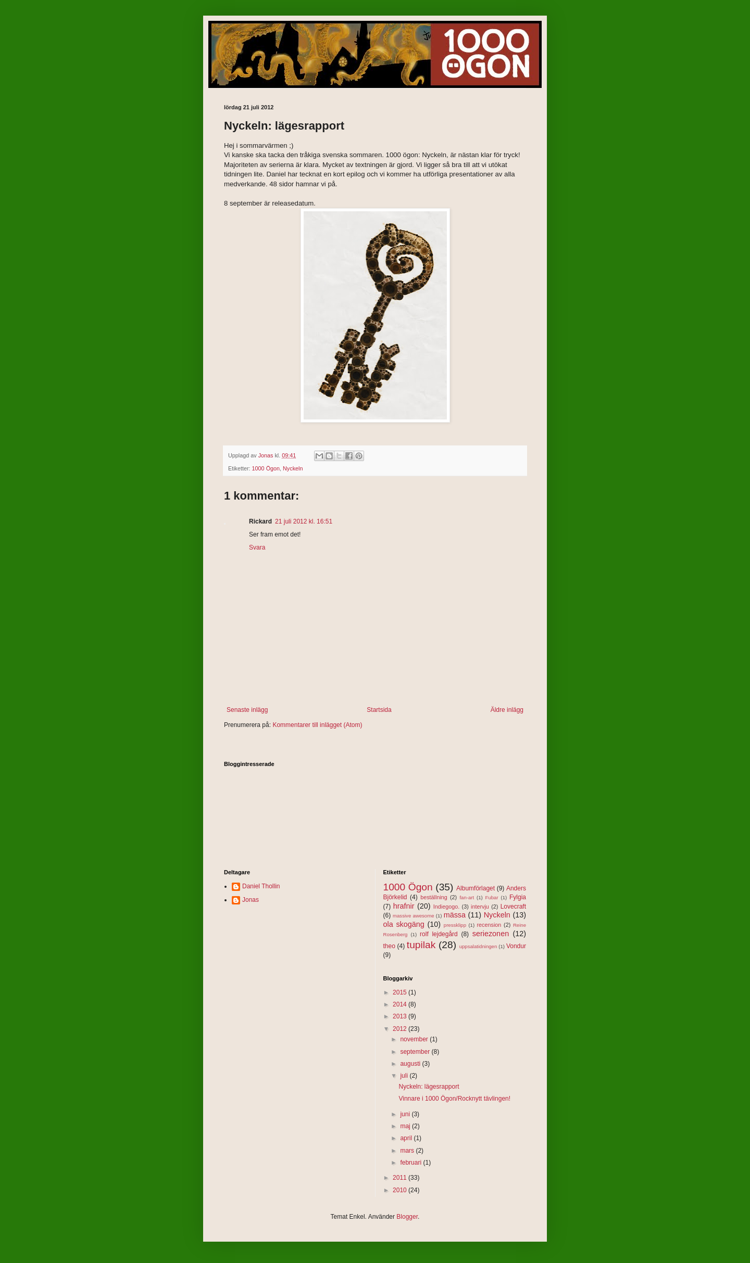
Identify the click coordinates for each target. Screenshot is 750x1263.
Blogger (407, 1216)
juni (405, 1114)
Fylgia (517, 897)
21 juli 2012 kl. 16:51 (303, 521)
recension (489, 925)
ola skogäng (403, 924)
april (407, 1138)
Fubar (491, 897)
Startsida (379, 709)
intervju (480, 906)
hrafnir (404, 906)
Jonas (250, 899)
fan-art (466, 897)
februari (411, 1162)
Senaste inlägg (247, 709)
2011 (400, 1177)
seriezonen (490, 933)
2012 (400, 1028)
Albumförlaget (475, 888)
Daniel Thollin (261, 886)
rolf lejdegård (439, 934)
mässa (455, 915)
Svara (257, 547)
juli (404, 1075)
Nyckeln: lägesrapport (428, 1086)
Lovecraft (513, 906)
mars (408, 1150)
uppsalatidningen (478, 946)
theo (389, 946)
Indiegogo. (446, 906)
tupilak (421, 944)
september (415, 1051)
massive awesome (413, 915)
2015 (400, 992)
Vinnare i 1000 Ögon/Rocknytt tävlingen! (454, 1098)
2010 (400, 1190)
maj (406, 1126)
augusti (411, 1063)
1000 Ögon (266, 468)
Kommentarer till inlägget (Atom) (317, 725)
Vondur (516, 946)
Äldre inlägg (507, 709)
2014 (400, 1004)
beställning (433, 897)
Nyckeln (293, 468)
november (415, 1039)
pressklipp (455, 925)
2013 (400, 1016)
